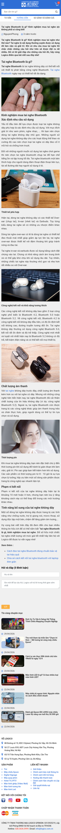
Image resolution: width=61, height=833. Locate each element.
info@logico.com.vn (44, 829)
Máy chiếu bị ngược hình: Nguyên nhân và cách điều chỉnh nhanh (42, 694)
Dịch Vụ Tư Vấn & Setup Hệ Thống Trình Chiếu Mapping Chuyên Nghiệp (42, 620)
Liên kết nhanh (39, 764)
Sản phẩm (7, 764)
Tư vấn (7, 18)
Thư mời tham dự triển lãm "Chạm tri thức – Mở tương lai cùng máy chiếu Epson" (41, 640)
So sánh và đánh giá (44, 18)
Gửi (5, 607)
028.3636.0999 (21, 829)
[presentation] (22, 596)
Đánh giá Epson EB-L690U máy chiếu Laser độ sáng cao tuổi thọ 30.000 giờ (42, 713)
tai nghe (9, 390)
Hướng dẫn (22, 18)
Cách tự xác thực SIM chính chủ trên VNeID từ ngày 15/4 (41, 657)
